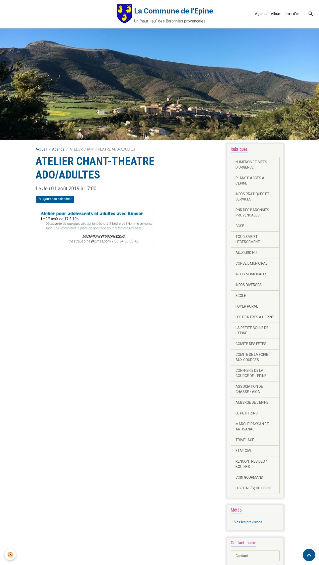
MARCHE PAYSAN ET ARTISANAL (252, 426)
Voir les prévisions (248, 522)
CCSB (240, 226)
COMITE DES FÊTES (251, 344)
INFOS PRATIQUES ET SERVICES (252, 196)
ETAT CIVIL (244, 451)
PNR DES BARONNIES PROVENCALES (252, 212)
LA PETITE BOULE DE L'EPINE (252, 330)
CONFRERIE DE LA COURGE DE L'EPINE (251, 373)
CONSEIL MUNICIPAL (251, 263)
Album (276, 14)
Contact (242, 556)
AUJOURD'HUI (246, 253)
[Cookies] (10, 554)
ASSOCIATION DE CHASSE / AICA (249, 389)
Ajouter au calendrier (55, 199)
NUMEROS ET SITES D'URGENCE (251, 164)
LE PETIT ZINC (247, 413)
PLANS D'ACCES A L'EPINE (250, 180)
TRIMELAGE (245, 440)
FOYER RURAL (247, 306)
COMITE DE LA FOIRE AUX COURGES (252, 357)
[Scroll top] (309, 555)
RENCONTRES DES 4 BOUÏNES (252, 464)
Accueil (41, 149)
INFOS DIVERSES (249, 285)
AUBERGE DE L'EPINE (252, 402)
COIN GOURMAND (249, 477)
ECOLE (241, 296)
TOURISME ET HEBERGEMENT (248, 239)
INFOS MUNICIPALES (251, 274)
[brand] (108, 13)
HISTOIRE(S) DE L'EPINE (254, 488)
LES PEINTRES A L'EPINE (255, 317)
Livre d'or (292, 14)
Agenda (261, 14)
